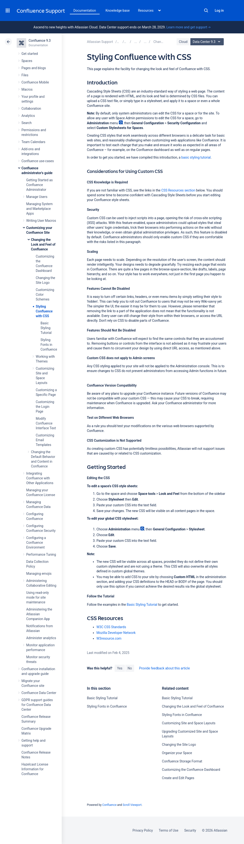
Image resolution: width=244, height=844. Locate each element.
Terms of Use (168, 830)
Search (206, 10)
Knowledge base (118, 10)
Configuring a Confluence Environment (36, 542)
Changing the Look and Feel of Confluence (43, 244)
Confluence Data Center (38, 693)
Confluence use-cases (37, 161)
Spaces (26, 61)
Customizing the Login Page (45, 406)
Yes (119, 668)
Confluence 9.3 (40, 40)
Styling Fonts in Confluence (49, 344)
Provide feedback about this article (164, 668)
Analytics (28, 116)
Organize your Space (177, 753)
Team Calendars (33, 142)
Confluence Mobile (35, 82)
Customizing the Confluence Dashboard (191, 770)
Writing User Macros (41, 221)
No (130, 668)
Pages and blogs (33, 68)
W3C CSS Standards (111, 627)
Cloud (183, 42)
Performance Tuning (41, 554)
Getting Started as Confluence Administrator (39, 185)
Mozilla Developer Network (116, 633)
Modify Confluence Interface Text (46, 423)
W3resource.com (109, 638)
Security (190, 830)
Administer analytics (41, 638)
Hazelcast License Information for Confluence (34, 769)
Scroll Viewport (132, 805)
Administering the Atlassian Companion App (39, 614)
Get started (29, 54)
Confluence (109, 805)
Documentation (84, 10)
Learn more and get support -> (188, 27)
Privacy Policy (142, 830)
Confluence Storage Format (182, 761)
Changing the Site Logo (179, 744)
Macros (27, 89)
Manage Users (36, 197)
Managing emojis (38, 573)
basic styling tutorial (196, 157)
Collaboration (31, 108)
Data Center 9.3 (208, 41)
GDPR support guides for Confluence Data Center (37, 704)
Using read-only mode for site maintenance (37, 597)
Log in (219, 10)
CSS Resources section (178, 190)
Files (24, 75)
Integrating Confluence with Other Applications (39, 478)
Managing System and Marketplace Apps (39, 208)
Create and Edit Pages (178, 778)
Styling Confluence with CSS (44, 311)
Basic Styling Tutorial (46, 328)
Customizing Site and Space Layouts (188, 723)
